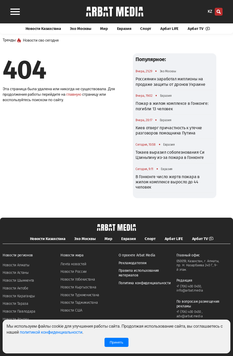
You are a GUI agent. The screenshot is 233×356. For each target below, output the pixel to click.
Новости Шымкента (18, 280)
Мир (104, 28)
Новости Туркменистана (79, 295)
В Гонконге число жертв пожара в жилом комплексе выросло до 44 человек (168, 182)
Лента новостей (73, 264)
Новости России (73, 271)
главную (73, 94)
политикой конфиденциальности (51, 332)
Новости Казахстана (43, 28)
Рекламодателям (132, 263)
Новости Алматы (16, 265)
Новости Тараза (15, 303)
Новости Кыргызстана (78, 287)
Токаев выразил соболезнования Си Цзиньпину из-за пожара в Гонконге (170, 155)
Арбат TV (199, 28)
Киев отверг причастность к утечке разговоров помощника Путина (169, 130)
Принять (116, 342)
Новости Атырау (16, 319)
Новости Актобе (15, 288)
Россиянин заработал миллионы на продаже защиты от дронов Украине (170, 81)
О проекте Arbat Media (137, 255)
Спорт (145, 28)
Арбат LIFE (169, 28)
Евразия (124, 28)
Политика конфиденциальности (145, 283)
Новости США (71, 310)
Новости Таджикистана (79, 302)
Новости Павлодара (19, 311)
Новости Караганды (19, 296)
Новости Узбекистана (77, 279)
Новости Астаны (16, 272)
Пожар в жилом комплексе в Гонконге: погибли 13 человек (172, 106)
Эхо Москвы (80, 28)
